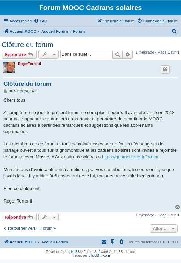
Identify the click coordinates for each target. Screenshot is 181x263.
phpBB (74, 252)
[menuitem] (41, 21)
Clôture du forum (27, 44)
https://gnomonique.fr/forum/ (130, 156)
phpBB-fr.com (99, 255)
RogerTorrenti (29, 64)
